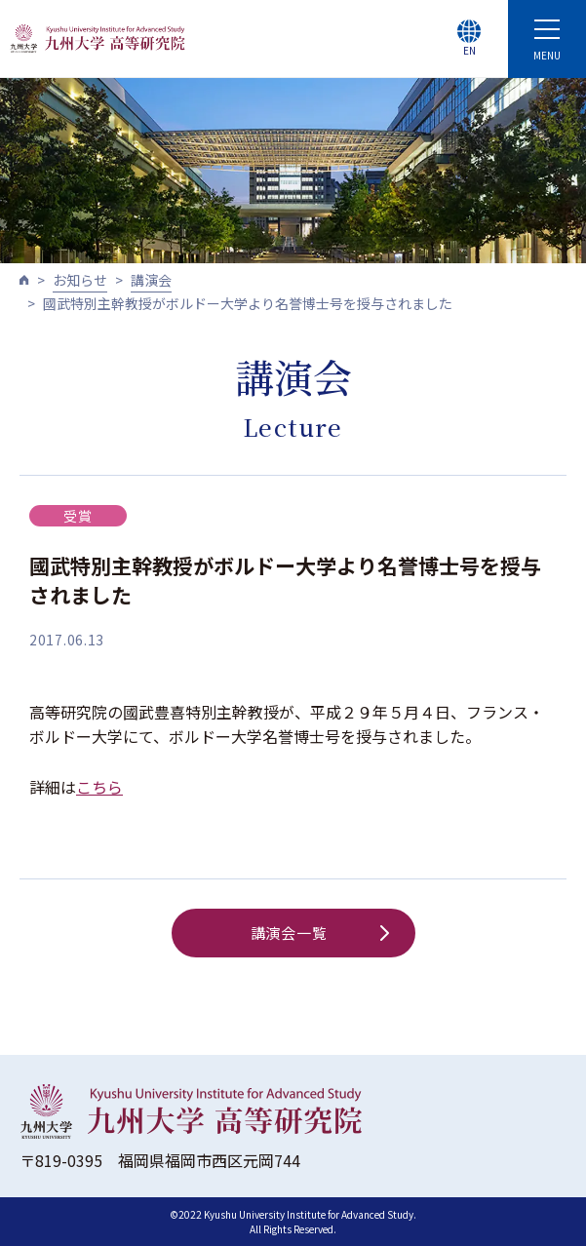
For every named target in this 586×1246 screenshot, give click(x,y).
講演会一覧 (320, 932)
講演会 (151, 280)
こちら (99, 786)
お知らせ (80, 280)
